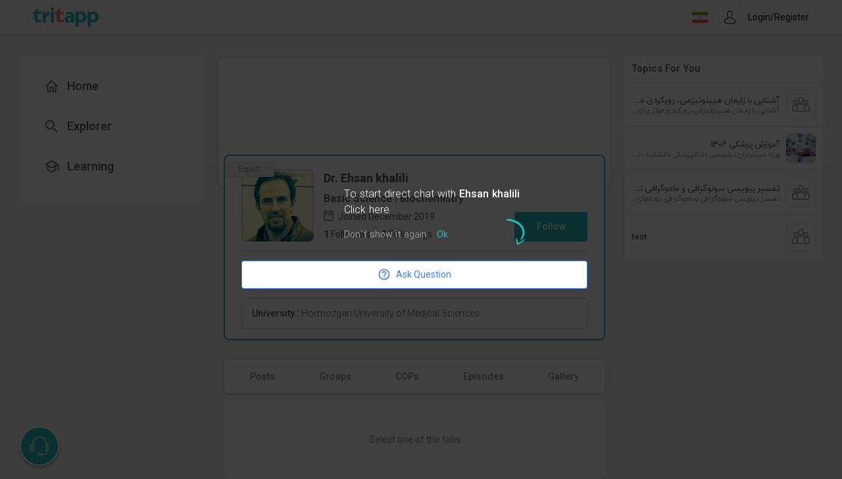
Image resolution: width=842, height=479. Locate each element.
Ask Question (414, 274)
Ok (442, 235)
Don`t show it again (385, 235)
